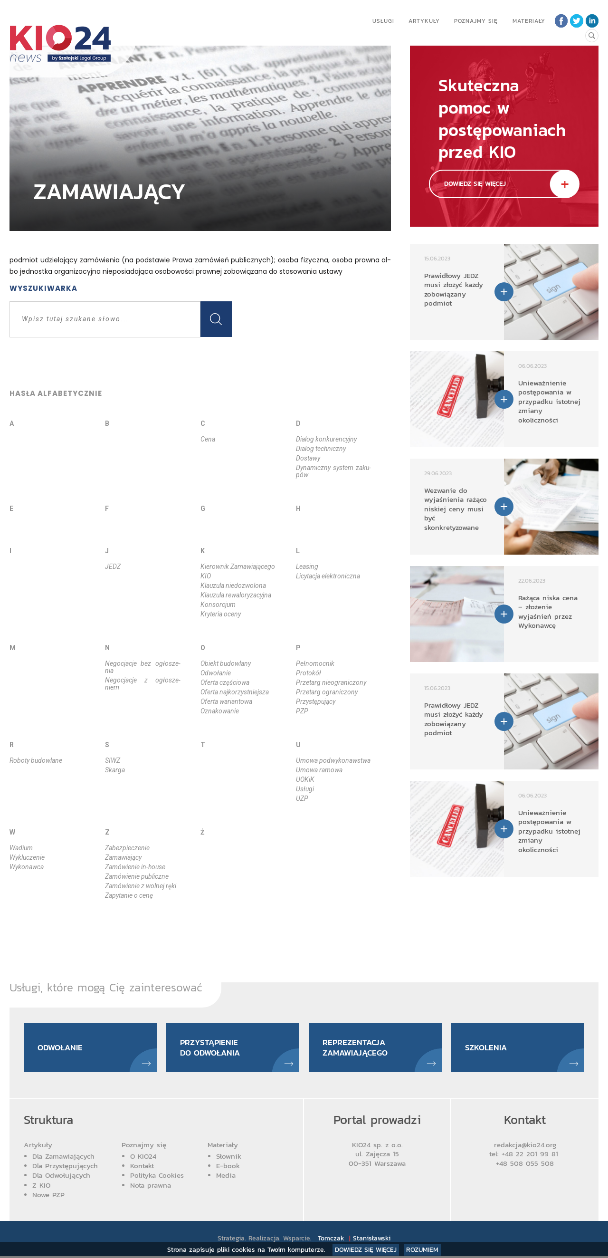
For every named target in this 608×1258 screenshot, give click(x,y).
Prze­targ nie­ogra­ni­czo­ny (331, 682)
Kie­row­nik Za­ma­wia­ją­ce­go (237, 566)
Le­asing (307, 566)
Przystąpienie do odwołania (212, 1048)
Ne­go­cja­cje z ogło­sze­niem (142, 683)
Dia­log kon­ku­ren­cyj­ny (326, 439)
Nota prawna (150, 1186)
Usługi (382, 21)
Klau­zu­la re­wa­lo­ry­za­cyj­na (235, 595)
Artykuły (423, 21)
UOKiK (305, 779)
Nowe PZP (48, 1196)
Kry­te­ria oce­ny (220, 614)
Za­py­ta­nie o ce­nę (129, 895)
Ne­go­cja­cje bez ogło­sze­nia (142, 667)
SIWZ (112, 760)
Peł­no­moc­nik (315, 663)
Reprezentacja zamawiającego (357, 1048)
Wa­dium (21, 848)
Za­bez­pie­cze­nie (127, 848)
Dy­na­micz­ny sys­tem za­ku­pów (333, 471)
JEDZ (113, 566)
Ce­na (207, 439)
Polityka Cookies (157, 1177)
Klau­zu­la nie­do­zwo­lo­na (233, 585)
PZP (302, 711)
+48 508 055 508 (525, 1164)
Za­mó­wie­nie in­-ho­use (135, 867)
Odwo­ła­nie (215, 673)
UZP (302, 798)
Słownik (228, 1157)
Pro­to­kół (308, 673)
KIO (205, 576)
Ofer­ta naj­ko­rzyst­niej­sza (234, 692)
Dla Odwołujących (61, 1177)
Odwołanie (62, 1048)
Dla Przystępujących (65, 1167)
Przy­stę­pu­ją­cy (315, 701)
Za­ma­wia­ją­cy (123, 857)
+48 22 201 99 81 (531, 1155)
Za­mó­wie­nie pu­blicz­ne (137, 876)
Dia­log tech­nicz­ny (321, 448)
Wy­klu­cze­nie (27, 857)
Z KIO (41, 1186)
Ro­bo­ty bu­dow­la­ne (36, 760)
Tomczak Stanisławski (354, 1240)
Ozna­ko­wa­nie (219, 711)
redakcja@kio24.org (525, 1146)
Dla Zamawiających (63, 1157)
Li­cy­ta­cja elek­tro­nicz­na (328, 576)
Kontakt (142, 1167)
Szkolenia (487, 1048)
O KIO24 (143, 1157)
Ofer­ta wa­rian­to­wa (226, 701)
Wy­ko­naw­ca (27, 867)
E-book (228, 1167)
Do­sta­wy (308, 458)
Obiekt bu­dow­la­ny (225, 663)
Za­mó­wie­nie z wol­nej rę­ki (140, 886)
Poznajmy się (475, 21)
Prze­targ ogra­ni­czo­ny (327, 692)
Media (226, 1177)
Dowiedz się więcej (366, 1250)
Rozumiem (422, 1250)
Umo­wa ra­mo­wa (319, 770)
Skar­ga (115, 770)
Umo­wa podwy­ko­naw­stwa (333, 760)
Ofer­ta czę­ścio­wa (224, 682)
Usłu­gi (305, 789)
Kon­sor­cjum (218, 604)
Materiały (528, 21)
